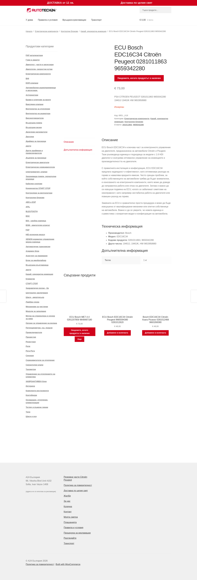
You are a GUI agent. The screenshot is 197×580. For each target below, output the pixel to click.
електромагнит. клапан (36, 172)
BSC (28, 216)
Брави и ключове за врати (38, 100)
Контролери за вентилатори (39, 193)
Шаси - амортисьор (35, 297)
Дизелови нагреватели (36, 132)
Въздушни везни (34, 127)
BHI (27, 78)
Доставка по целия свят (76, 490)
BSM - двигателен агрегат (38, 225)
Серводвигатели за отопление (40, 360)
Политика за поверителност (78, 485)
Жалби (67, 496)
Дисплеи (30, 137)
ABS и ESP (31, 202)
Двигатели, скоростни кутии (39, 69)
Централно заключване (37, 293)
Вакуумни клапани (34, 104)
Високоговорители (35, 118)
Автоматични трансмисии (38, 246)
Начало (29, 31)
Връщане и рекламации (74, 20)
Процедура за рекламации (77, 533)
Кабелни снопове (34, 184)
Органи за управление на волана (41, 323)
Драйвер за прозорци (36, 141)
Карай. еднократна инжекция (93, 31)
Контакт (68, 512)
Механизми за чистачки (37, 307)
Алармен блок (32, 251)
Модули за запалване (36, 311)
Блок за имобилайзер (36, 260)
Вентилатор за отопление (38, 109)
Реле (28, 346)
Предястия (31, 337)
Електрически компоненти (46, 31)
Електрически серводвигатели (40, 167)
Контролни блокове (69, 31)
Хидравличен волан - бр (37, 288)
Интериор (30, 386)
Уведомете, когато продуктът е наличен (139, 78)
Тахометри (31, 369)
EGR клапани (32, 83)
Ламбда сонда (32, 302)
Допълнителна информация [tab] (78, 150)
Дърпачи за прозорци (36, 158)
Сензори (30, 355)
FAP (27, 230)
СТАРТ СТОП (32, 283)
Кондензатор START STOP (38, 188)
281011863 (127, 125)
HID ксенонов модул (35, 234)
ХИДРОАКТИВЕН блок (36, 381)
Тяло (28, 412)
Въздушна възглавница (37, 265)
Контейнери (31, 395)
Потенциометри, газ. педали (39, 328)
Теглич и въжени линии (37, 407)
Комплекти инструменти (37, 391)
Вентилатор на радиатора (38, 113)
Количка (68, 506)
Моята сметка (71, 517)
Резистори (31, 342)
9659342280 (138, 125)
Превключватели (34, 332)
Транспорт (96, 20)
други (28, 146)
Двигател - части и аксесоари (40, 64)
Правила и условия (47, 20)
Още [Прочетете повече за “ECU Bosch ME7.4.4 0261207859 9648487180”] (79, 339)
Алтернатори (32, 95)
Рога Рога (30, 351)
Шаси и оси (31, 416)
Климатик (30, 279)
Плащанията (70, 522)
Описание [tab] (69, 142)
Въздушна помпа (34, 123)
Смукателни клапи (34, 365)
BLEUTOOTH (32, 211)
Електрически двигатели (37, 162)
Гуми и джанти (33, 60)
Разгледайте (70, 538)
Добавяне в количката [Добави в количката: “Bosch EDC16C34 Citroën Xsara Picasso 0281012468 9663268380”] (155, 333)
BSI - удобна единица (36, 221)
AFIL (28, 207)
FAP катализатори (34, 55)
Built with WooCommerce (68, 564)
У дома (29, 20)
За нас (67, 501)
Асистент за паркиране (36, 256)
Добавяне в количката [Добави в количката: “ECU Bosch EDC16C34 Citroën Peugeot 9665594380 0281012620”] (117, 333)
